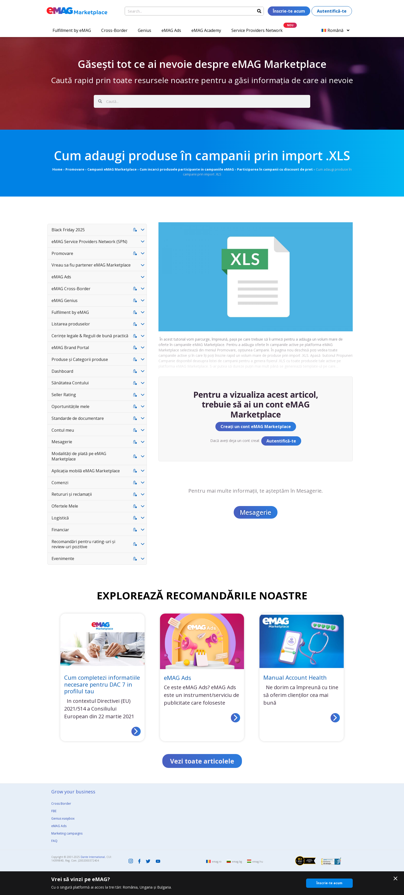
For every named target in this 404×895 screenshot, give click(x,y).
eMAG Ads (171, 30)
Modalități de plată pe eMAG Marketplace (79, 456)
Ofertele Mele (65, 506)
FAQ (54, 841)
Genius (144, 30)
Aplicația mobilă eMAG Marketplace (86, 471)
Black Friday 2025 (68, 230)
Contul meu (63, 430)
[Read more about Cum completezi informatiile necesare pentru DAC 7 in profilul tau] (136, 731)
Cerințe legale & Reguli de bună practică (90, 336)
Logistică (60, 518)
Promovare (74, 169)
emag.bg (237, 861)
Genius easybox (62, 819)
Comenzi (60, 482)
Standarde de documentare (78, 418)
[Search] (259, 11)
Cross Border (61, 804)
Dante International (93, 857)
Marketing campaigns (66, 833)
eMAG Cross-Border (71, 288)
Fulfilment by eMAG (70, 312)
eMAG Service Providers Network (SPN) (89, 241)
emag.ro (216, 861)
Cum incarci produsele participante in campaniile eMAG (187, 169)
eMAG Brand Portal (70, 347)
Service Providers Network (257, 30)
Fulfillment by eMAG (72, 30)
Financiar (60, 530)
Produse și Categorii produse (80, 359)
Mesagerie (62, 442)
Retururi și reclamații (72, 494)
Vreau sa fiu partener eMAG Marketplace (91, 265)
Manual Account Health (295, 677)
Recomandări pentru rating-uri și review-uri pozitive (83, 544)
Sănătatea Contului (70, 383)
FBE (53, 811)
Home (57, 169)
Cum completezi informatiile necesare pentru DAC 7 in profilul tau (102, 684)
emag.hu (257, 861)
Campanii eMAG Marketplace (112, 169)
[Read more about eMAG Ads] (235, 717)
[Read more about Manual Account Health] (335, 717)
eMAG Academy (206, 30)
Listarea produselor (71, 324)
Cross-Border (114, 30)
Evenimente (63, 558)
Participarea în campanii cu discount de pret (275, 169)
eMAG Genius (65, 300)
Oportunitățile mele (70, 406)
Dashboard (62, 371)
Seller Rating (64, 394)
